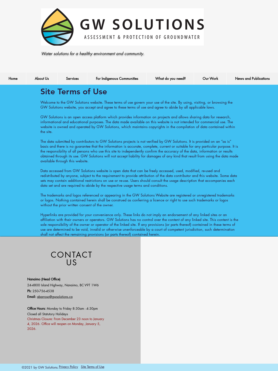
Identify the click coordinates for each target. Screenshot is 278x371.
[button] (41, 79)
